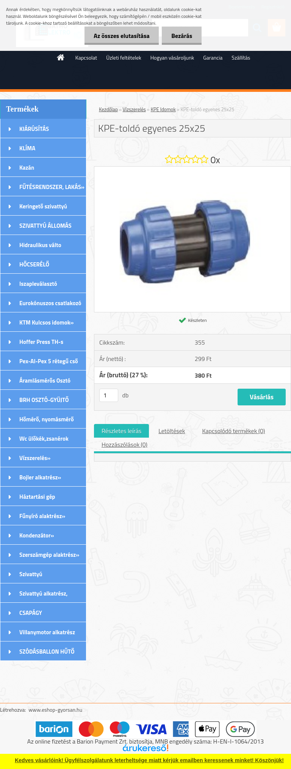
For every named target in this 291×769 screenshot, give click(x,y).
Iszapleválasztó (38, 283)
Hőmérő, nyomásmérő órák (46, 422)
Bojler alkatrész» (40, 477)
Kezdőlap (108, 109)
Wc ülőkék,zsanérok (44, 438)
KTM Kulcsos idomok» (46, 322)
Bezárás (181, 35)
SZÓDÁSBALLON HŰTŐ (47, 651)
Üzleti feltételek (123, 57)
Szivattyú (30, 574)
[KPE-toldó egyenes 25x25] (192, 169)
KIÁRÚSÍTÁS (34, 128)
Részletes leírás (121, 430)
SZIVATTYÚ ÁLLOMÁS (45, 225)
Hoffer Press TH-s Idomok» (41, 344)
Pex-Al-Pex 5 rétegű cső (48, 361)
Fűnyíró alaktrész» (42, 516)
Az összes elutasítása (121, 35)
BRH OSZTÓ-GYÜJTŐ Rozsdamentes (44, 402)
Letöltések (171, 430)
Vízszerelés (134, 109)
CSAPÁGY (30, 612)
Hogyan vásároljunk (172, 57)
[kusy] (108, 395)
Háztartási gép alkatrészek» (37, 499)
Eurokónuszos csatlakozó (50, 303)
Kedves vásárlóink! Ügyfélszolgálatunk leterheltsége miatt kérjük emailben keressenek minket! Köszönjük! (149, 760)
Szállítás (241, 57)
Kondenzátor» (36, 535)
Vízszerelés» (34, 458)
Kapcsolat (86, 57)
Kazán (26, 167)
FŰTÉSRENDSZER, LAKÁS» (51, 187)
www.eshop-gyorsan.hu (55, 710)
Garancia (212, 57)
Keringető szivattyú (43, 206)
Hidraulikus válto (40, 245)
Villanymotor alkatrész (47, 632)
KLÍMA (27, 148)
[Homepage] (61, 57)
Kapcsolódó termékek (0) (233, 430)
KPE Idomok (163, 109)
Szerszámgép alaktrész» (49, 554)
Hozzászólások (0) (124, 444)
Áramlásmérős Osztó (44, 380)
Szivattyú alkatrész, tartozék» (43, 596)
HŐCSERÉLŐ (34, 264)
